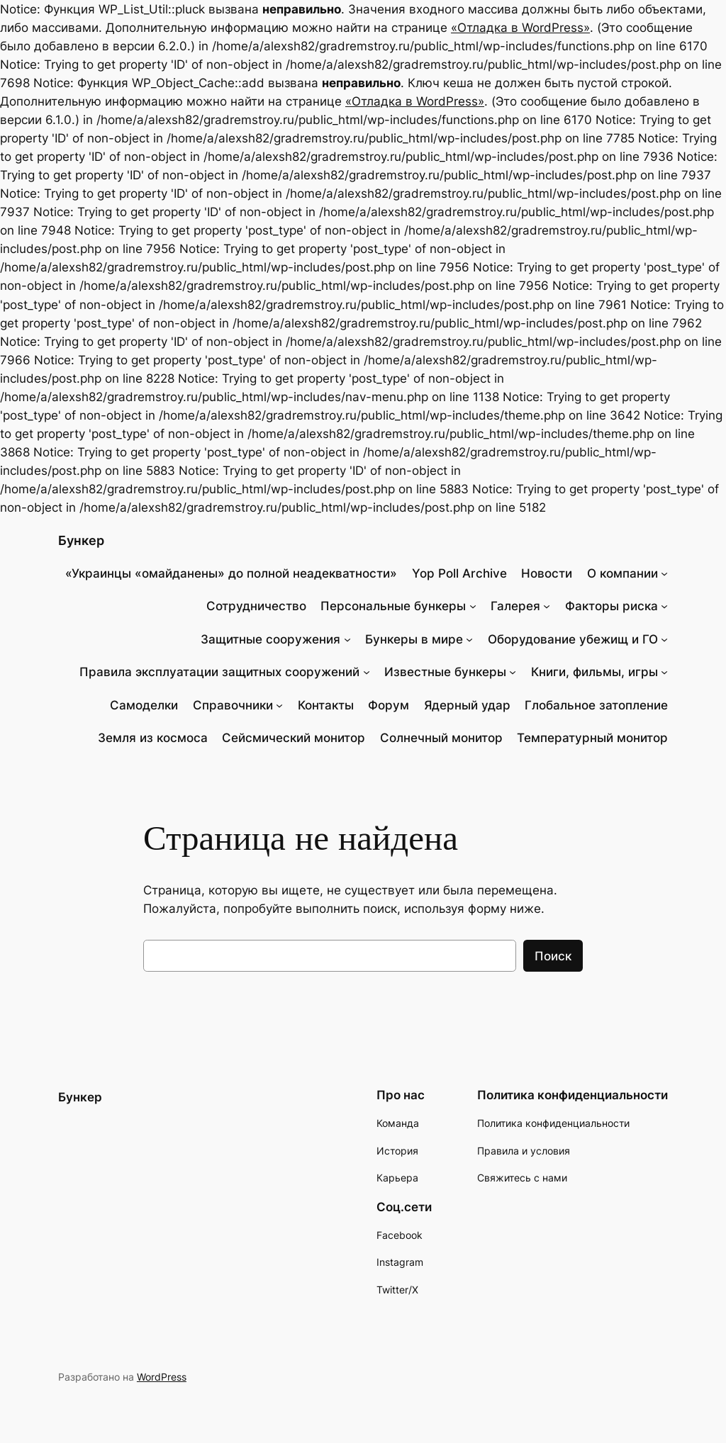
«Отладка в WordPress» (520, 28)
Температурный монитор (592, 738)
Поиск (553, 956)
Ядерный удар (467, 705)
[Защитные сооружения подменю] (347, 639)
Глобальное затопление (596, 705)
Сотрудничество (256, 606)
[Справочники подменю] (279, 705)
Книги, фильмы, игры (594, 672)
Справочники (233, 705)
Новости (546, 573)
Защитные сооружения (270, 639)
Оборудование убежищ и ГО (573, 639)
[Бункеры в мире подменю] (469, 639)
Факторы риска (611, 606)
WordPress (161, 1377)
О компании (622, 573)
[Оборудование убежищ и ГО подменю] (664, 639)
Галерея (515, 606)
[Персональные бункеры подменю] (472, 606)
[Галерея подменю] (546, 606)
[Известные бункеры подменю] (512, 671)
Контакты (326, 705)
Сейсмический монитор (293, 738)
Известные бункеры (445, 672)
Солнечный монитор (441, 738)
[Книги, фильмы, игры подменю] (664, 671)
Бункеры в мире (414, 639)
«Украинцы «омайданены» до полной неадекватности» (231, 573)
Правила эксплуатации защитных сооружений (219, 672)
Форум (388, 705)
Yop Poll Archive (459, 573)
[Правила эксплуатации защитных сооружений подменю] (366, 671)
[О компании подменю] (664, 573)
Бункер (81, 540)
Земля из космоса (153, 738)
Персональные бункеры (393, 606)
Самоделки (144, 705)
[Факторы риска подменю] (664, 606)
